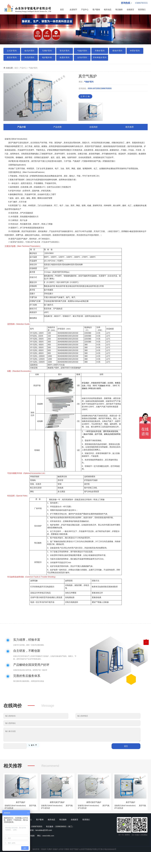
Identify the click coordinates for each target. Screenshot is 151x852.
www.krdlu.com (48, 836)
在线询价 (93, 127)
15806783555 (106, 88)
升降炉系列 (100, 51)
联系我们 (142, 10)
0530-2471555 (94, 88)
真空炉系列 (12, 57)
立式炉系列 (12, 51)
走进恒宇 (73, 10)
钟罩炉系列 (135, 51)
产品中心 (84, 10)
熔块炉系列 (117, 51)
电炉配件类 (47, 57)
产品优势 (57, 127)
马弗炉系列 (47, 51)
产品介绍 (21, 127)
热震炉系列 (64, 57)
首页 (62, 10)
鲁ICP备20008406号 (108, 849)
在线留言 (130, 10)
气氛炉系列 (82, 51)
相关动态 (107, 10)
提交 (126, 746)
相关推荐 (129, 127)
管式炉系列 (64, 51)
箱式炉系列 (29, 51)
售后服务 (119, 10)
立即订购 (85, 96)
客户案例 (96, 10)
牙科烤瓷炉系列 (100, 57)
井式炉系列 (29, 57)
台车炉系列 (82, 57)
